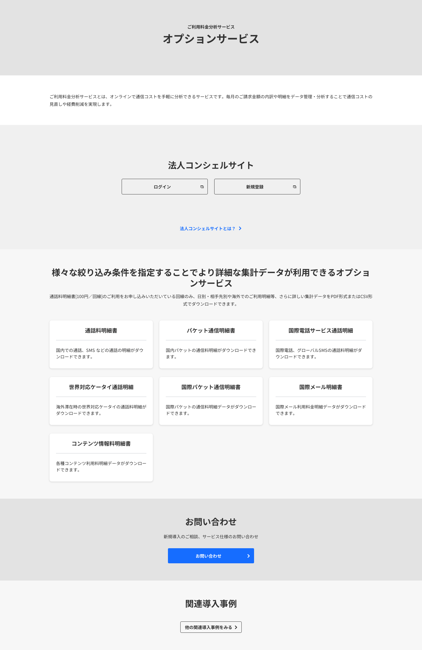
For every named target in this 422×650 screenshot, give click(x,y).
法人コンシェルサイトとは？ (208, 228)
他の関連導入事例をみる (208, 627)
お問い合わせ (208, 556)
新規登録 (254, 186)
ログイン (162, 186)
